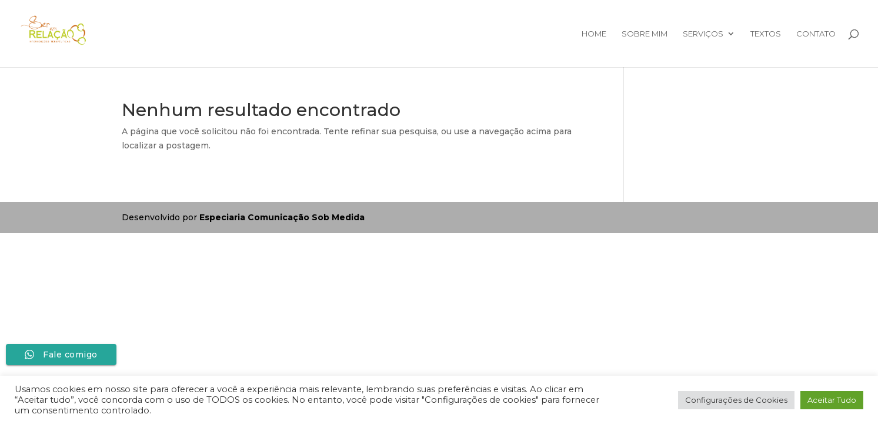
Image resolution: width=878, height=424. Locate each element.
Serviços (703, 33)
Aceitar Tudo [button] (831, 400)
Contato (816, 33)
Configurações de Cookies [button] (736, 400)
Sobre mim (644, 33)
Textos (765, 33)
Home (594, 33)
